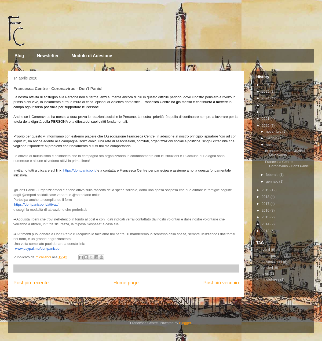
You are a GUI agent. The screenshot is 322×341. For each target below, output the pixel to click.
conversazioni (271, 262)
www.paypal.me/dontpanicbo (37, 248)
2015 (266, 217)
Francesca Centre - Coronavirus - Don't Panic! (287, 164)
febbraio (273, 175)
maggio (272, 138)
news (265, 273)
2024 (266, 98)
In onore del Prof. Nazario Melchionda (285, 153)
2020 (266, 126)
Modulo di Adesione (91, 55)
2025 (266, 91)
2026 (266, 85)
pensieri (267, 268)
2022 (266, 112)
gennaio (272, 181)
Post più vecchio (221, 282)
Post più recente (31, 282)
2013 (266, 231)
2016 (266, 210)
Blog (19, 55)
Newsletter (48, 55)
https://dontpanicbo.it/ (80, 170)
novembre (274, 131)
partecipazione (272, 256)
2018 (266, 197)
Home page (125, 282)
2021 (266, 119)
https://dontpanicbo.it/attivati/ (36, 204)
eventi (265, 250)
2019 (266, 190)
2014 (266, 224)
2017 (266, 204)
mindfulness (270, 279)
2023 (266, 105)
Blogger (185, 323)
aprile (270, 145)
